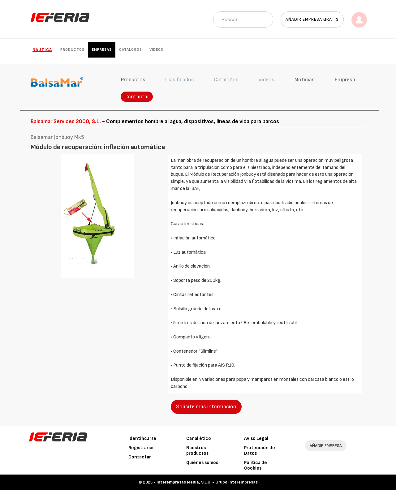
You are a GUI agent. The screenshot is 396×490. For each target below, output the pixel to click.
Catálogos (130, 49)
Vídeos (156, 49)
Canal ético (198, 438)
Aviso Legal (256, 438)
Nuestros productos (197, 450)
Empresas (102, 49)
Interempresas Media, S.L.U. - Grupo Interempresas (207, 482)
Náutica (42, 49)
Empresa (344, 79)
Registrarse (140, 448)
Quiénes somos (202, 463)
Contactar (136, 96)
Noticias (304, 79)
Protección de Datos (259, 450)
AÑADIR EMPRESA (326, 445)
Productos (72, 49)
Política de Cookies (255, 465)
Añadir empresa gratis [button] (312, 19)
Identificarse (142, 438)
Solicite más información (206, 406)
